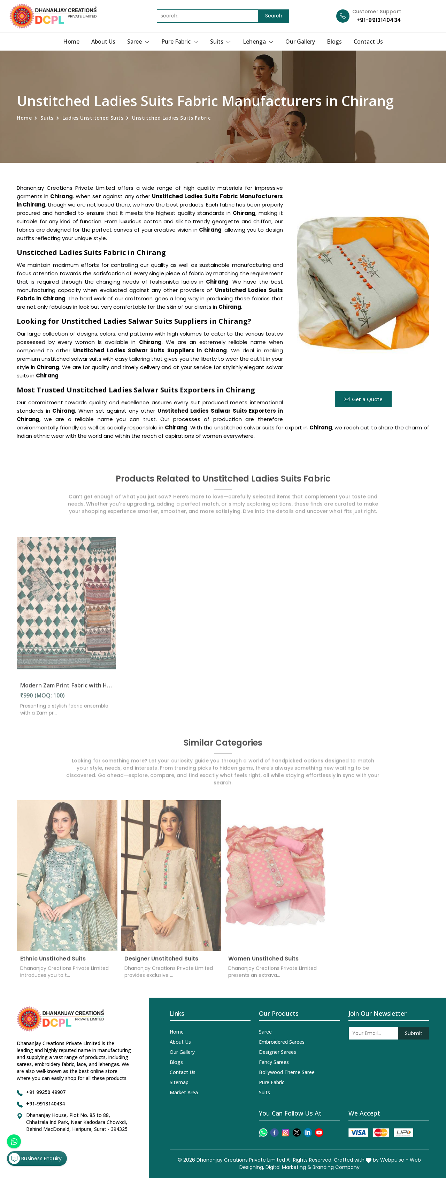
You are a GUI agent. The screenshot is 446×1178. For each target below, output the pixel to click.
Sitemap (179, 1082)
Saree (138, 41)
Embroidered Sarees (282, 1041)
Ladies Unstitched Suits (93, 117)
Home (71, 41)
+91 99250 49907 (46, 1092)
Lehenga (258, 41)
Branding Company (336, 1167)
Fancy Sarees (274, 1062)
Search (273, 15)
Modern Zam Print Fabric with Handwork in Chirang (66, 689)
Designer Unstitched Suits (161, 963)
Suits (220, 41)
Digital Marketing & (288, 1167)
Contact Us (368, 41)
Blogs (334, 41)
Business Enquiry (35, 1158)
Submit (413, 1033)
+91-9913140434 (378, 20)
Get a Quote (363, 399)
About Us (103, 41)
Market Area (184, 1092)
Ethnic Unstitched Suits (53, 963)
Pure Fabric (179, 41)
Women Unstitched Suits (263, 963)
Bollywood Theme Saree (287, 1072)
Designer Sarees (277, 1052)
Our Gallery (300, 41)
